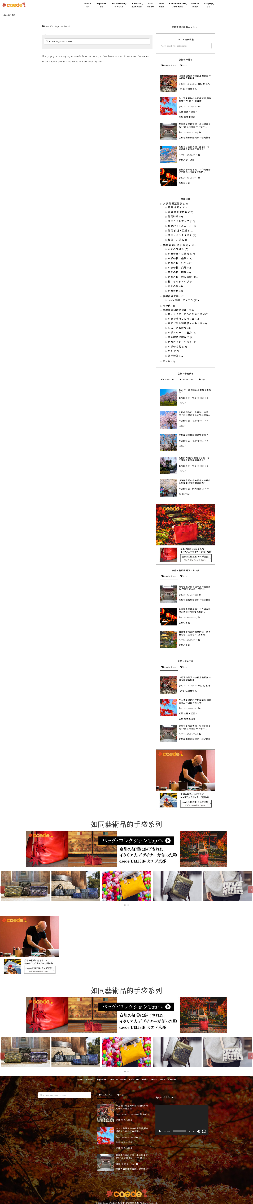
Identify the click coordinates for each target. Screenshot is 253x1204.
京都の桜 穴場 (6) (179, 268)
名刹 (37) (173, 351)
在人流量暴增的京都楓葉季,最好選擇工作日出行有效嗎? (195, 99)
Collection (137, 5)
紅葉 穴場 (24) (177, 240)
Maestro (87, 5)
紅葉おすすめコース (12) (183, 226)
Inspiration (101, 5)
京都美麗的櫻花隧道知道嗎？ (193, 435)
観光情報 (206, 137)
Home (79, 1079)
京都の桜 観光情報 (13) (183, 277)
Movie (153, 1079)
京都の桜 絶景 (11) (180, 258)
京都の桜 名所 (187, 160)
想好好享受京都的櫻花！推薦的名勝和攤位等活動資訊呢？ (195, 481)
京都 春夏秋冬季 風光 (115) (179, 245)
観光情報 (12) (176, 356)
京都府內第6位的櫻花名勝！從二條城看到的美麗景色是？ (194, 459)
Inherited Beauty (119, 5)
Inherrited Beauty (118, 1079)
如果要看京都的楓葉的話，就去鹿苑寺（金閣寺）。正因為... (195, 633)
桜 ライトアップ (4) (181, 282)
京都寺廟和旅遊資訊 (189, 137)
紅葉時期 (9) (175, 217)
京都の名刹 (184, 183)
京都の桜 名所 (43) (180, 263)
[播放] (160, 1131)
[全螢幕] (204, 1131)
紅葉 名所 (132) (177, 207)
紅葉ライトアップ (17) (181, 221)
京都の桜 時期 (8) (179, 272)
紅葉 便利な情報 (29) (180, 212)
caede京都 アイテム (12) (183, 300)
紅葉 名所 (205, 84)
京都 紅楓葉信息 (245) (176, 204)
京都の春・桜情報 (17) (181, 254)
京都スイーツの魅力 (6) (182, 333)
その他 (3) (169, 306)
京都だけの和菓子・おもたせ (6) (187, 323)
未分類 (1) (169, 361)
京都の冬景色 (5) (178, 249)
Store (161, 5)
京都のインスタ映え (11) (183, 342)
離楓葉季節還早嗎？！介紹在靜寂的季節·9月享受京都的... (195, 170)
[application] (181, 1119)
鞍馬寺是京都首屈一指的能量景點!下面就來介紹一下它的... (195, 125)
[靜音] (198, 1131)
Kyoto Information (177, 5)
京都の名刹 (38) (177, 347)
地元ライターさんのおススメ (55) (188, 314)
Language (208, 5)
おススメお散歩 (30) (180, 328)
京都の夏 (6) (175, 286)
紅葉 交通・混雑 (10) (180, 231)
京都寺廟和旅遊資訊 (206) (178, 310)
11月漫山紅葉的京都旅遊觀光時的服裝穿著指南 (195, 77)
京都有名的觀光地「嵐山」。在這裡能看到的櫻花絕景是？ (194, 148)
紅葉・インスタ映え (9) (182, 235)
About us (195, 5)
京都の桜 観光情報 (191, 488)
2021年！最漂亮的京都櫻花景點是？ (195, 391)
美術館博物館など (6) (181, 337)
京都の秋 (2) (175, 291)
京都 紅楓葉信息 (188, 89)
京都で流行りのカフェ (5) (183, 319)
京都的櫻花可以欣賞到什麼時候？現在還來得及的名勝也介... (195, 413)
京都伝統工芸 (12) (174, 296)
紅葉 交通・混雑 (187, 112)
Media (150, 5)
